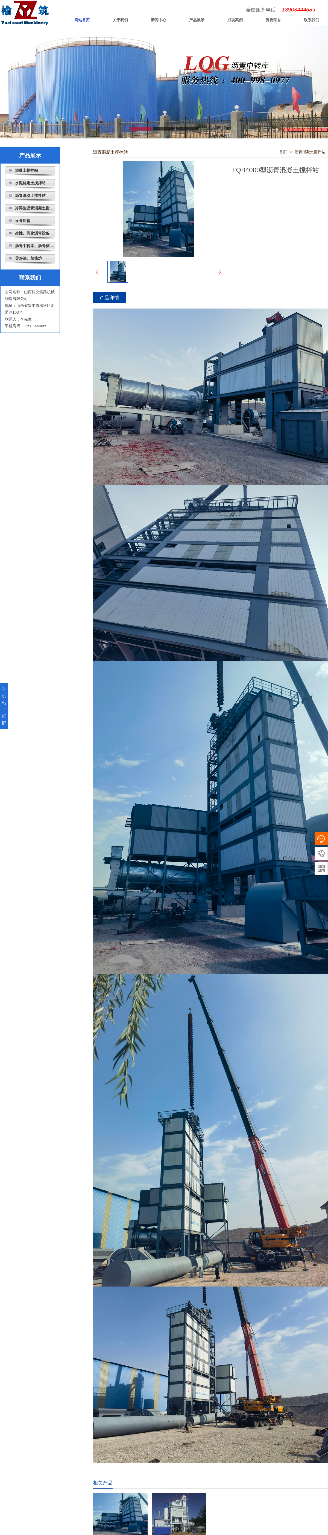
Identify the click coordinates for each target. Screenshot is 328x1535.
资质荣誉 (273, 20)
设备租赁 (22, 220)
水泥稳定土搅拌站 (30, 183)
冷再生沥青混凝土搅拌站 (35, 208)
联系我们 (30, 278)
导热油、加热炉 (28, 258)
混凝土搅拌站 (26, 170)
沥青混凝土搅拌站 (30, 195)
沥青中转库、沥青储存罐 (35, 246)
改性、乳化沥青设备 (32, 233)
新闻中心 (158, 20)
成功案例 (235, 20)
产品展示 (196, 20)
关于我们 (120, 20)
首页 (283, 152)
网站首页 (82, 20)
